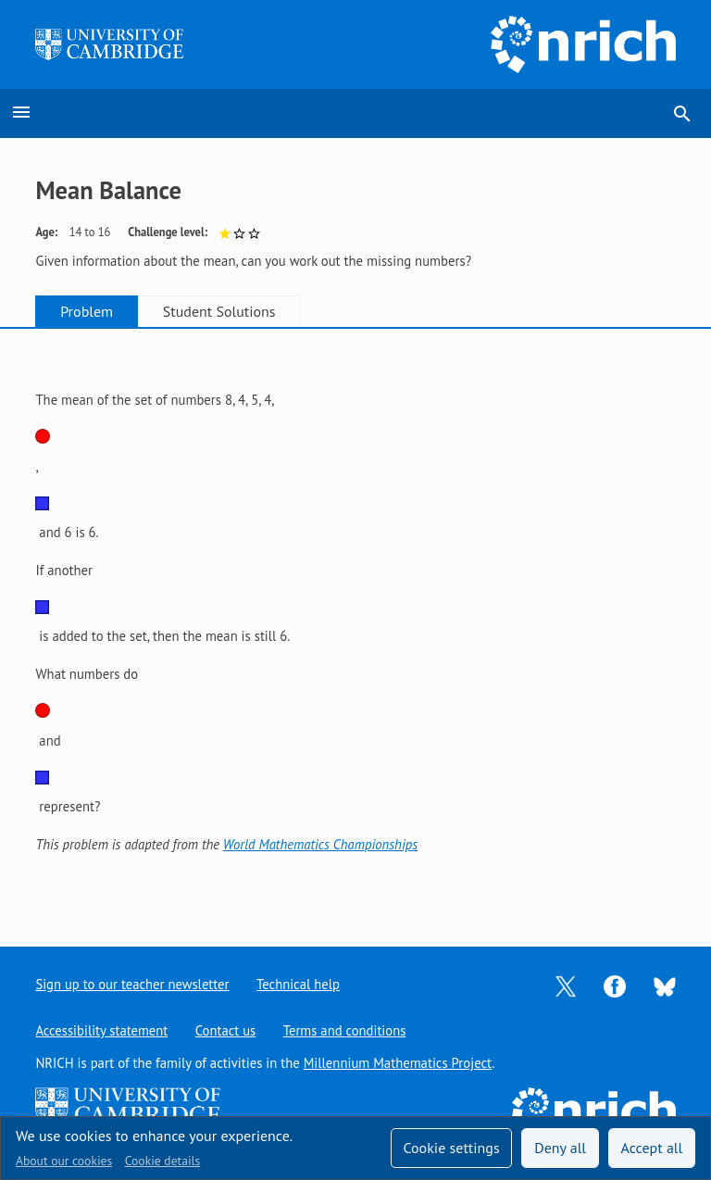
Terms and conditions (345, 1030)
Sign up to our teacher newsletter (132, 984)
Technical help (299, 984)
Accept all (652, 1147)
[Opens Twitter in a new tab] (566, 985)
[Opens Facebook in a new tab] (615, 985)
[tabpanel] (355, 623)
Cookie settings (451, 1147)
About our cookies (64, 1160)
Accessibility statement (101, 1030)
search (682, 114)
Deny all (560, 1147)
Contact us (225, 1030)
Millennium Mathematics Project (398, 1063)
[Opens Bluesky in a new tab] (665, 985)
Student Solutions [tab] (223, 311)
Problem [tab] (88, 311)
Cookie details (162, 1160)
